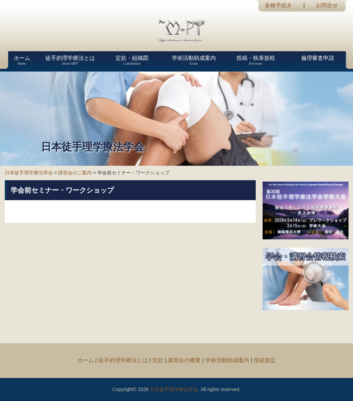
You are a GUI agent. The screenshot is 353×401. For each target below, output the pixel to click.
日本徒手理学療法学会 (29, 172)
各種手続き (278, 5)
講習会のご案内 (75, 172)
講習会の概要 (184, 360)
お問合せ (327, 5)
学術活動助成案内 (227, 360)
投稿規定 (265, 360)
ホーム (85, 360)
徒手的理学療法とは (123, 360)
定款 (157, 360)
